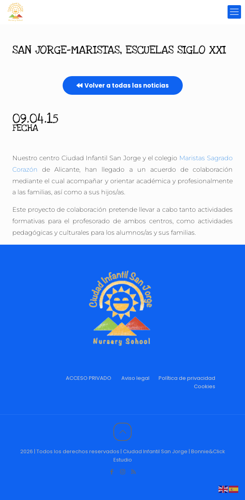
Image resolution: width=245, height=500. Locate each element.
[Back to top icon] (122, 432)
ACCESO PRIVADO (88, 378)
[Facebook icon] (112, 471)
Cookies (204, 386)
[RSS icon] (133, 471)
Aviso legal (135, 378)
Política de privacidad (187, 378)
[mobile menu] (234, 12)
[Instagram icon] (123, 471)
